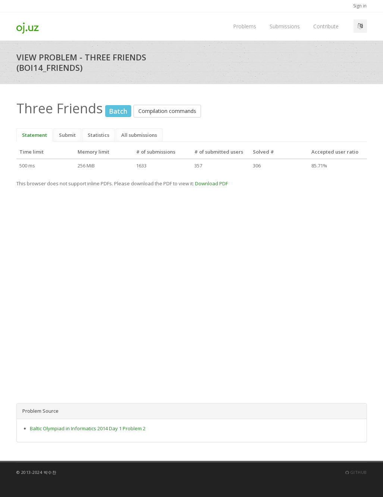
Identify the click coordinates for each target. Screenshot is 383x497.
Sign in (360, 6)
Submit (67, 135)
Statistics (98, 135)
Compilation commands (167, 110)
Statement (34, 135)
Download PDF (211, 183)
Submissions (285, 26)
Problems (244, 26)
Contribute (326, 26)
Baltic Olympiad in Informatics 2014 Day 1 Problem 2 (87, 428)
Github (356, 472)
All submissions (139, 135)
